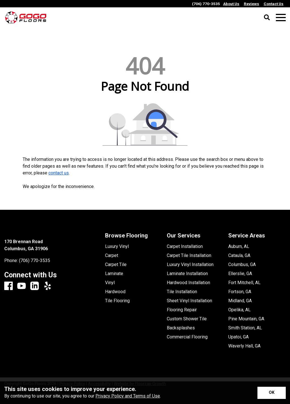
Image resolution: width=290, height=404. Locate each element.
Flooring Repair (182, 310)
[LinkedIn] (34, 286)
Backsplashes (181, 328)
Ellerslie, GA (240, 273)
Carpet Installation (185, 246)
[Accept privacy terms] (271, 393)
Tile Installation (182, 292)
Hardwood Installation (188, 282)
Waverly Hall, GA (244, 346)
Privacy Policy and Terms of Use (127, 396)
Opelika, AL (239, 310)
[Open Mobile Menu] (281, 17)
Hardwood (115, 292)
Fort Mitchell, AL (244, 282)
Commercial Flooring (187, 337)
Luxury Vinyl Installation (190, 264)
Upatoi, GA (238, 337)
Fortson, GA (239, 292)
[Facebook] (8, 286)
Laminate (114, 273)
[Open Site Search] (267, 18)
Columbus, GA (242, 264)
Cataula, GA (239, 255)
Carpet (111, 255)
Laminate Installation (187, 273)
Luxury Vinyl (117, 246)
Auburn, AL (238, 246)
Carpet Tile (116, 264)
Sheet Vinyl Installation (189, 301)
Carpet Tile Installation (189, 255)
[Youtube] (21, 286)
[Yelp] (47, 286)
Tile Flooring (117, 301)
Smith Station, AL (245, 328)
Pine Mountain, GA (246, 319)
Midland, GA (240, 301)
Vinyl (110, 282)
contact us (58, 173)
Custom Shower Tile (187, 319)
